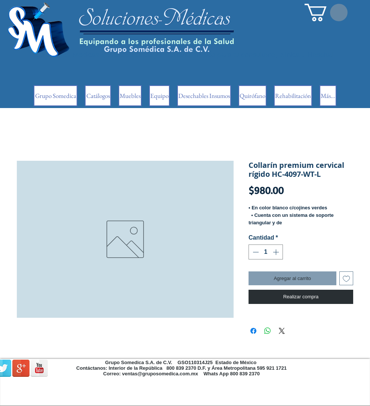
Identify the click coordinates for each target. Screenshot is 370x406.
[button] (326, 12)
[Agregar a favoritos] (346, 278)
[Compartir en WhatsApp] (267, 330)
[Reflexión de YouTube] (39, 368)
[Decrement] (255, 252)
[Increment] (276, 252)
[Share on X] (281, 330)
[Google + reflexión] (21, 368)
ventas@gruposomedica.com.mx (160, 373)
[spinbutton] (265, 252)
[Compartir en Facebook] (253, 330)
